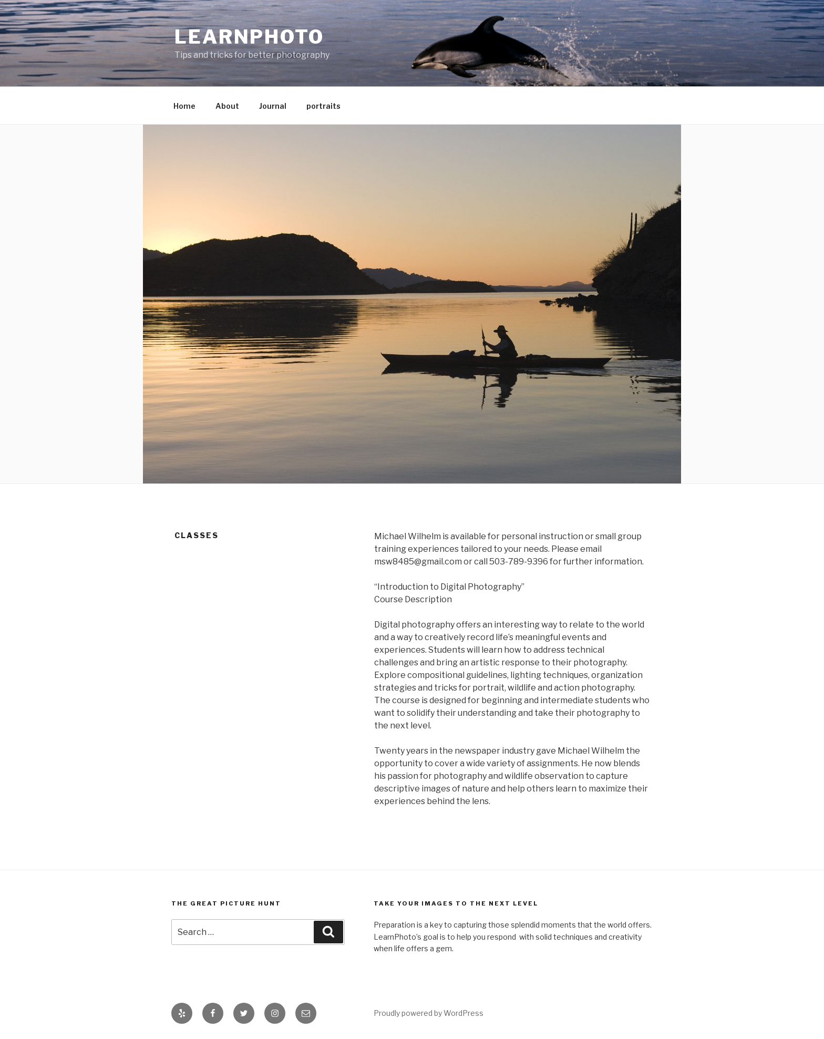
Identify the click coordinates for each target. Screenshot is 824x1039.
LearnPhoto (249, 36)
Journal (272, 105)
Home (184, 105)
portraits (323, 105)
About (227, 105)
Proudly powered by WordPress (428, 1013)
